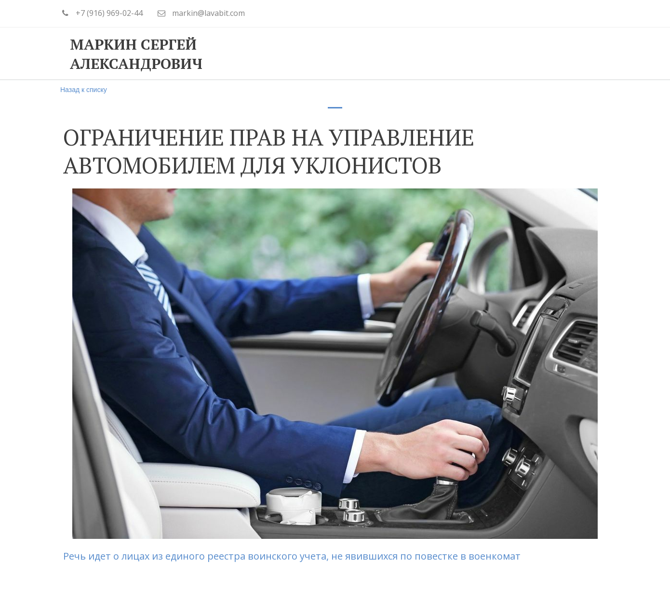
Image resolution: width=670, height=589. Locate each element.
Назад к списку (83, 90)
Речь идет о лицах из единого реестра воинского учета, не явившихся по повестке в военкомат (293, 555)
